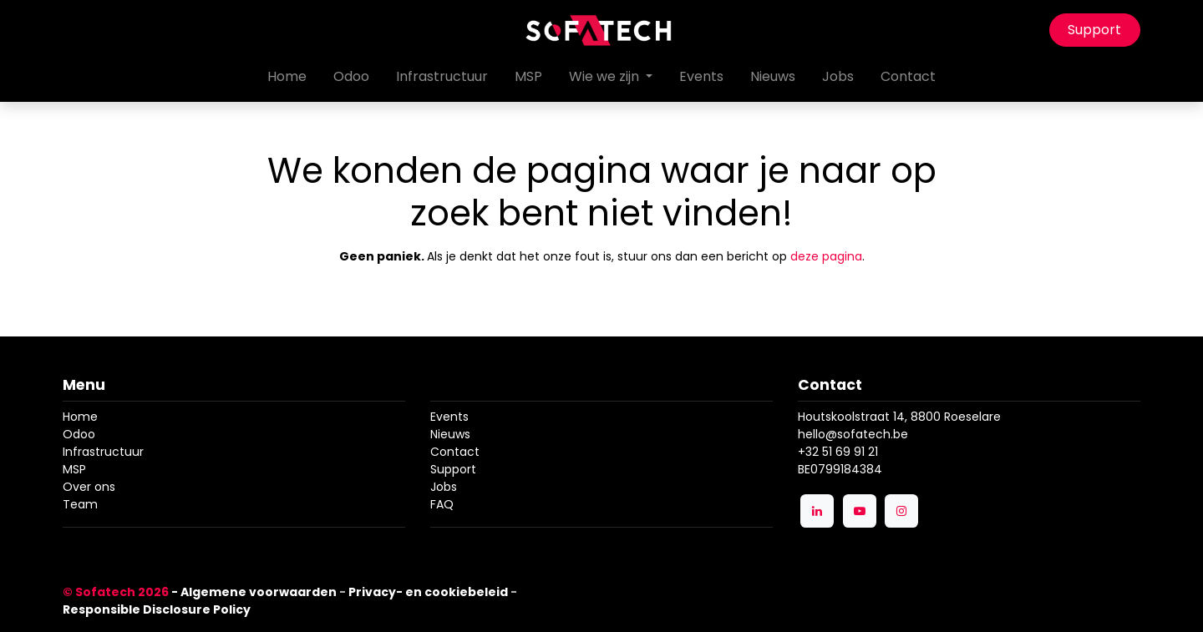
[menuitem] (287, 77)
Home (80, 416)
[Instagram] (901, 511)
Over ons (89, 486)
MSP (74, 469)
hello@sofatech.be (853, 434)
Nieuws (450, 434)
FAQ (442, 504)
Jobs (443, 486)
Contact (455, 451)
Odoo (79, 434)
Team (80, 504)
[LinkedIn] (817, 511)
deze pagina (826, 256)
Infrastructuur (103, 451)
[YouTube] (859, 511)
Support (1094, 29)
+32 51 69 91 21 (838, 451)
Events (449, 416)
